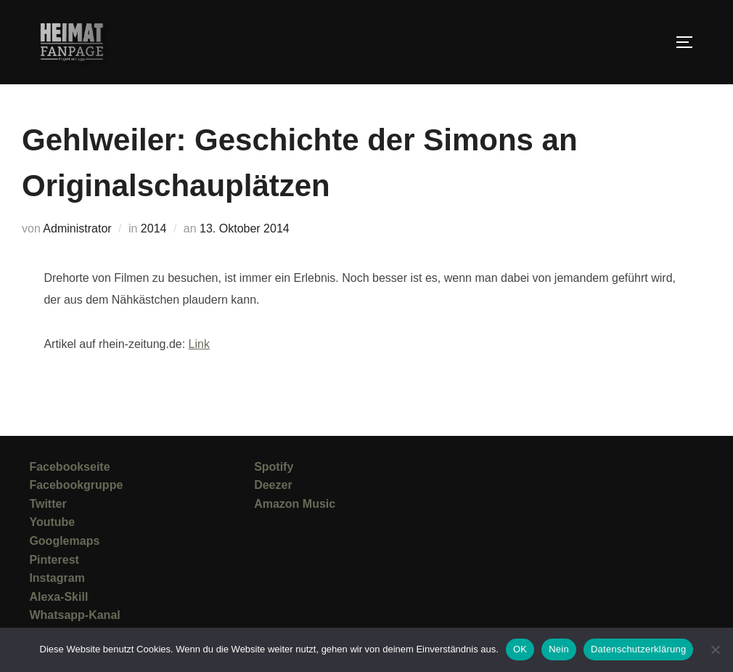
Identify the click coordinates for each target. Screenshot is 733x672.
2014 (154, 228)
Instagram (56, 578)
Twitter (47, 504)
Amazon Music (294, 504)
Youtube (52, 522)
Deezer (273, 485)
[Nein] (715, 649)
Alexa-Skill (58, 597)
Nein (559, 649)
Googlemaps (64, 541)
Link (199, 344)
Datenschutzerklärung (638, 649)
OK (520, 649)
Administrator (77, 228)
